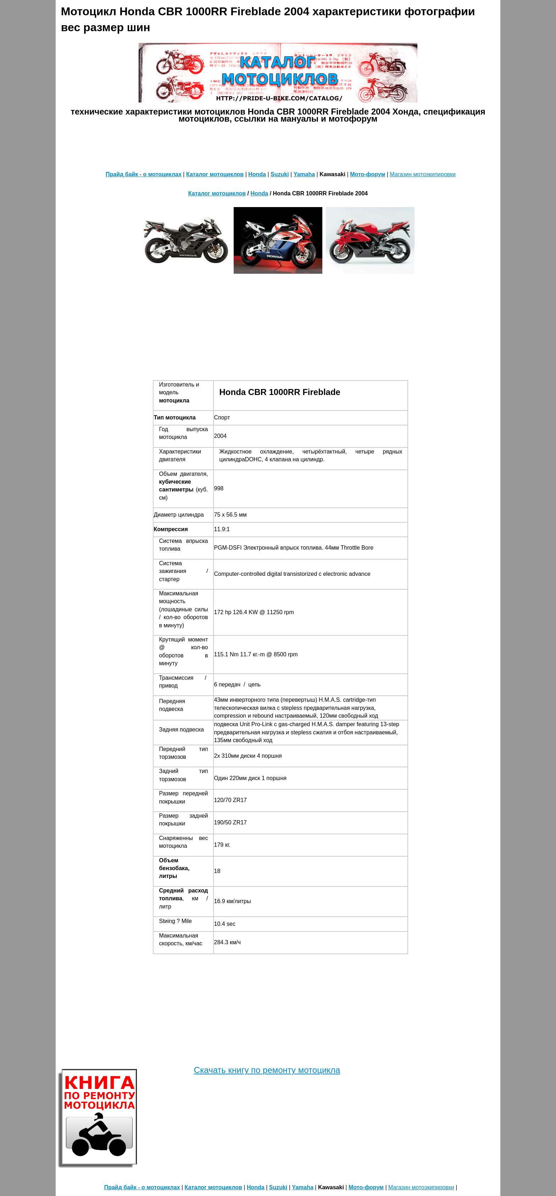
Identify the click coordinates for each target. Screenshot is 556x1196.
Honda (257, 174)
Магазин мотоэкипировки (423, 174)
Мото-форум (367, 174)
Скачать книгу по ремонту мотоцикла (267, 1070)
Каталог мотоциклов (215, 174)
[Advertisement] (278, 145)
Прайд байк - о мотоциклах (144, 174)
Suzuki (280, 174)
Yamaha (304, 174)
